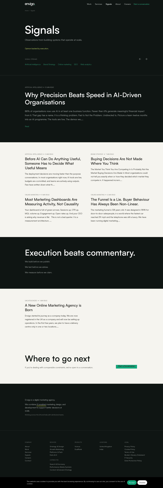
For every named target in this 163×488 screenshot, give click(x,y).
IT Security (129, 458)
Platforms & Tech (56, 452)
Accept (132, 482)
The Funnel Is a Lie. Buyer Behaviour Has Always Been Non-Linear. (120, 201)
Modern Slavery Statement (135, 455)
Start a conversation (141, 4)
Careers (28, 458)
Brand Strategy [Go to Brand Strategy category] (49, 64)
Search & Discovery (57, 464)
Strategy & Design (57, 446)
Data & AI (53, 455)
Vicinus (77, 446)
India (101, 449)
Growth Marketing (57, 449)
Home (27, 10)
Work (27, 449)
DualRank (78, 449)
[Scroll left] (140, 59)
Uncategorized (31, 301)
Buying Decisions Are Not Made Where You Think (116, 161)
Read (27, 126)
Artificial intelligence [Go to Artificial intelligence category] (33, 64)
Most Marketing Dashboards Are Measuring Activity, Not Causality (52, 201)
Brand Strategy (97, 154)
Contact (28, 461)
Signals (27, 455)
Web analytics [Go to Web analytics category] (85, 64)
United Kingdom (106, 446)
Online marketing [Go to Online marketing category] (64, 64)
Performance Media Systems (61, 467)
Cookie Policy (130, 449)
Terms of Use (129, 452)
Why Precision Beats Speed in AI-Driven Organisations (83, 98)
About (27, 446)
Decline (142, 482)
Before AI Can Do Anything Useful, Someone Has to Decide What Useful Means (53, 163)
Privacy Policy (130, 446)
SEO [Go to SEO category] (76, 64)
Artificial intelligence (34, 87)
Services (28, 452)
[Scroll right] (146, 59)
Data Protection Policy (133, 461)
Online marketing (32, 195)
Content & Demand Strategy (61, 470)
